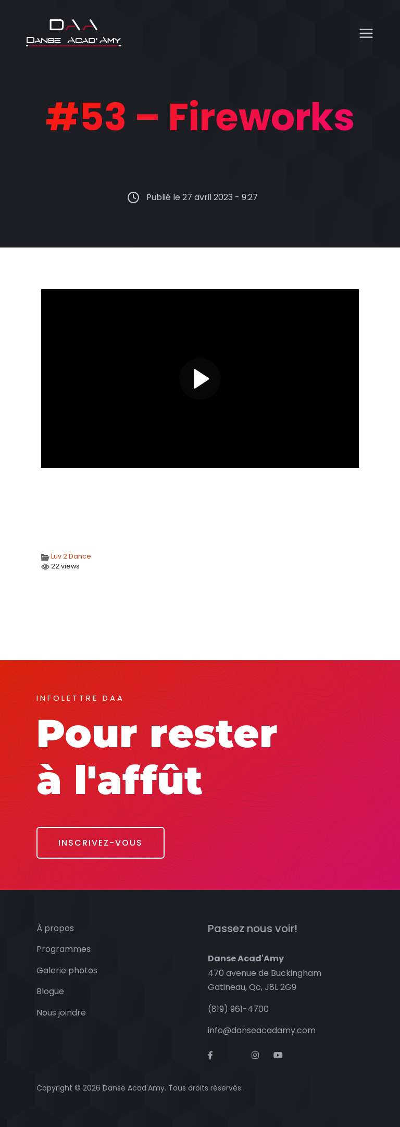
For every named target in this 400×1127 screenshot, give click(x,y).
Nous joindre (61, 1013)
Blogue (50, 991)
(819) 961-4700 (238, 1009)
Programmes (63, 949)
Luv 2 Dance (71, 556)
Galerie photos (66, 970)
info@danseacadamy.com (262, 1030)
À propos (55, 928)
